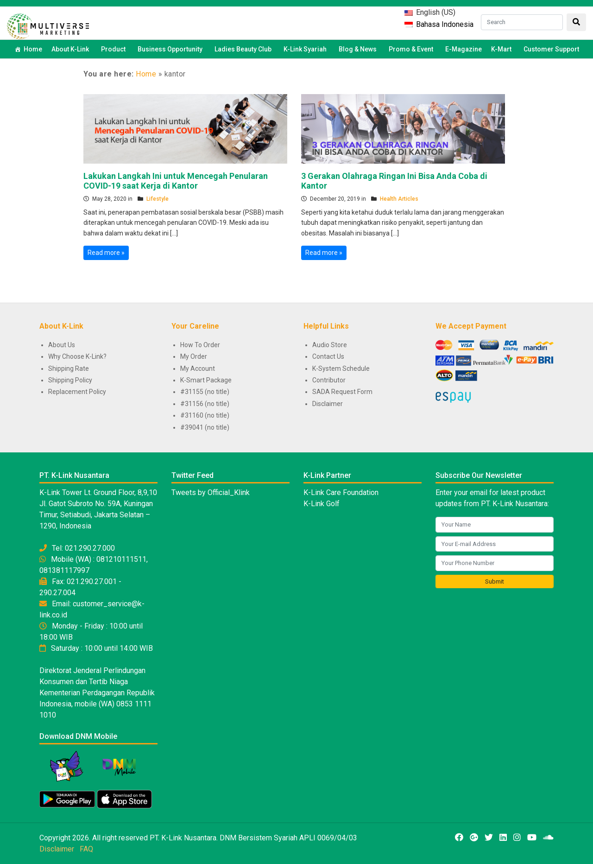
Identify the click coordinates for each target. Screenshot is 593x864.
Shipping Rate (68, 368)
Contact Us (328, 356)
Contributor (329, 380)
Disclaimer (327, 403)
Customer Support (551, 49)
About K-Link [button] (71, 49)
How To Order (200, 345)
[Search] (522, 22)
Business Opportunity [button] (171, 49)
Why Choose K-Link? (77, 356)
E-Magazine (463, 49)
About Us (61, 345)
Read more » (106, 252)
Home (33, 49)
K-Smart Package (206, 380)
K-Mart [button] (502, 49)
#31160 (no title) (204, 415)
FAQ (86, 849)
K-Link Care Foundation (341, 492)
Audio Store (329, 345)
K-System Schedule (341, 368)
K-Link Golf (321, 503)
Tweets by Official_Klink (210, 492)
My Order (193, 356)
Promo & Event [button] (412, 49)
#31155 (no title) (204, 391)
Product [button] (114, 49)
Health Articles (399, 199)
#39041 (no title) (204, 427)
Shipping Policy (70, 380)
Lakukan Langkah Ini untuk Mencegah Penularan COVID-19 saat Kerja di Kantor (175, 181)
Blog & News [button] (359, 49)
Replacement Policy (77, 391)
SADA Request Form (342, 391)
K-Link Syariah (306, 49)
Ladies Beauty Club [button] (244, 49)
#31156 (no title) (204, 403)
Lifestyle (157, 199)
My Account (197, 368)
